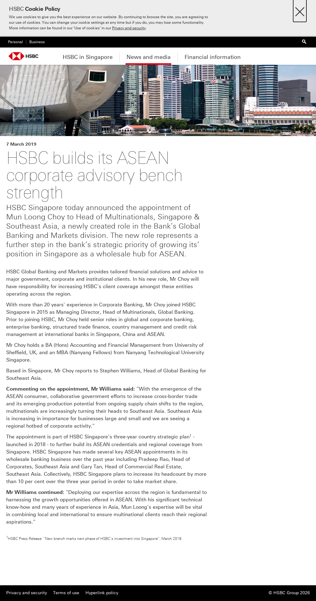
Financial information (213, 57)
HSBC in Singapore (88, 57)
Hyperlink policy (101, 592)
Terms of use (66, 592)
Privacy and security (129, 28)
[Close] (299, 10)
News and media (149, 57)
